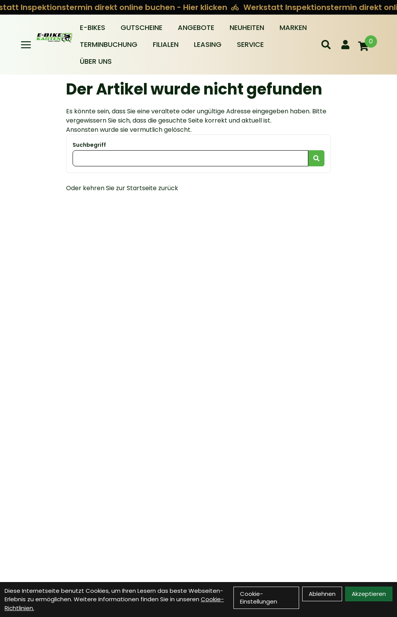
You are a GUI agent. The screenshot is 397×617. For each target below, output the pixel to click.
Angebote (196, 27)
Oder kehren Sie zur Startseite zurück (122, 188)
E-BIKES (92, 27)
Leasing (208, 44)
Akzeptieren (369, 594)
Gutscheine (141, 27)
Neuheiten (247, 27)
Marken (293, 27)
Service (250, 44)
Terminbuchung (108, 44)
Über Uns (96, 61)
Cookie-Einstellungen (258, 597)
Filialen (166, 44)
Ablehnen (322, 594)
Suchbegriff (89, 145)
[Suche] (326, 44)
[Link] (26, 45)
